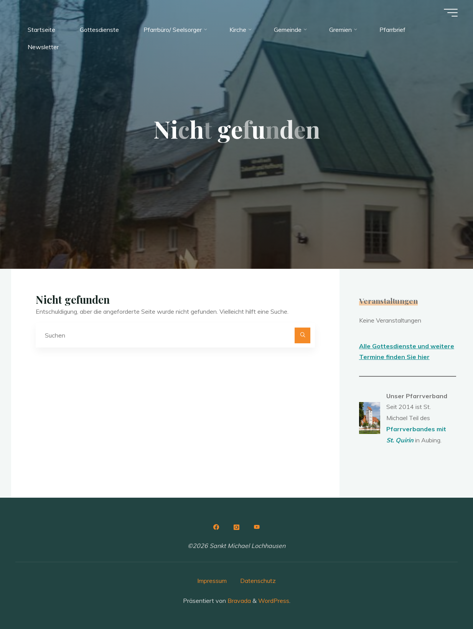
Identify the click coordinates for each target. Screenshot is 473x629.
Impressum (212, 580)
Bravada (238, 600)
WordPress (273, 600)
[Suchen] (303, 336)
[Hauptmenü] (451, 13)
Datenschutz (258, 580)
